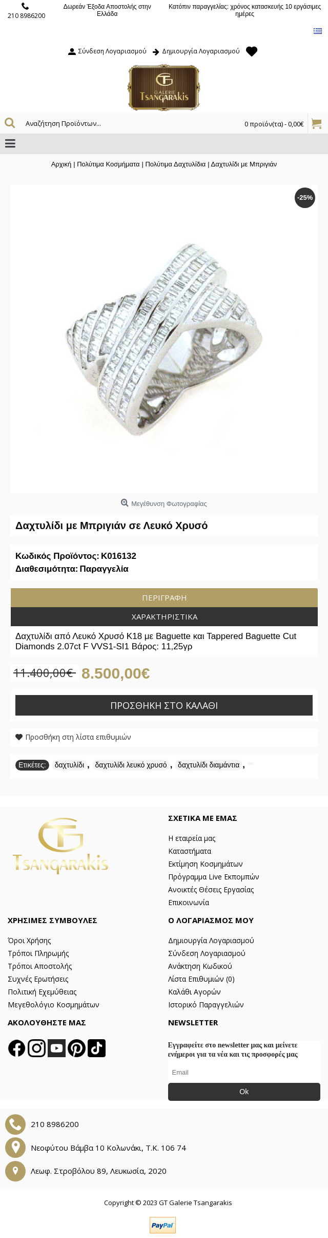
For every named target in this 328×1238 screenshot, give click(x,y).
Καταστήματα (189, 851)
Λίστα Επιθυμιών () (201, 979)
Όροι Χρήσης (29, 940)
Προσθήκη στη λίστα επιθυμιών (78, 737)
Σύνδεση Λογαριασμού (206, 953)
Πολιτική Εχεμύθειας (42, 992)
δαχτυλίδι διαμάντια (208, 765)
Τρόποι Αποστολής (40, 966)
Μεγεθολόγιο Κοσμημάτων (53, 1004)
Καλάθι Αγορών (194, 992)
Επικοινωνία (188, 902)
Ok (244, 1091)
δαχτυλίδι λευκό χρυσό (131, 765)
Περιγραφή (164, 597)
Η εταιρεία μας (191, 838)
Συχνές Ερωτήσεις (38, 979)
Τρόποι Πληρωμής (38, 953)
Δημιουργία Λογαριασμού (211, 940)
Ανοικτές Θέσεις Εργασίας (211, 889)
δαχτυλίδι (69, 765)
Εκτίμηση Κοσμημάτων (205, 864)
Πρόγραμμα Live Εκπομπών (213, 876)
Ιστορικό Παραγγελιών (206, 1004)
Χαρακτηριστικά (164, 616)
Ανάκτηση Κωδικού (200, 966)
